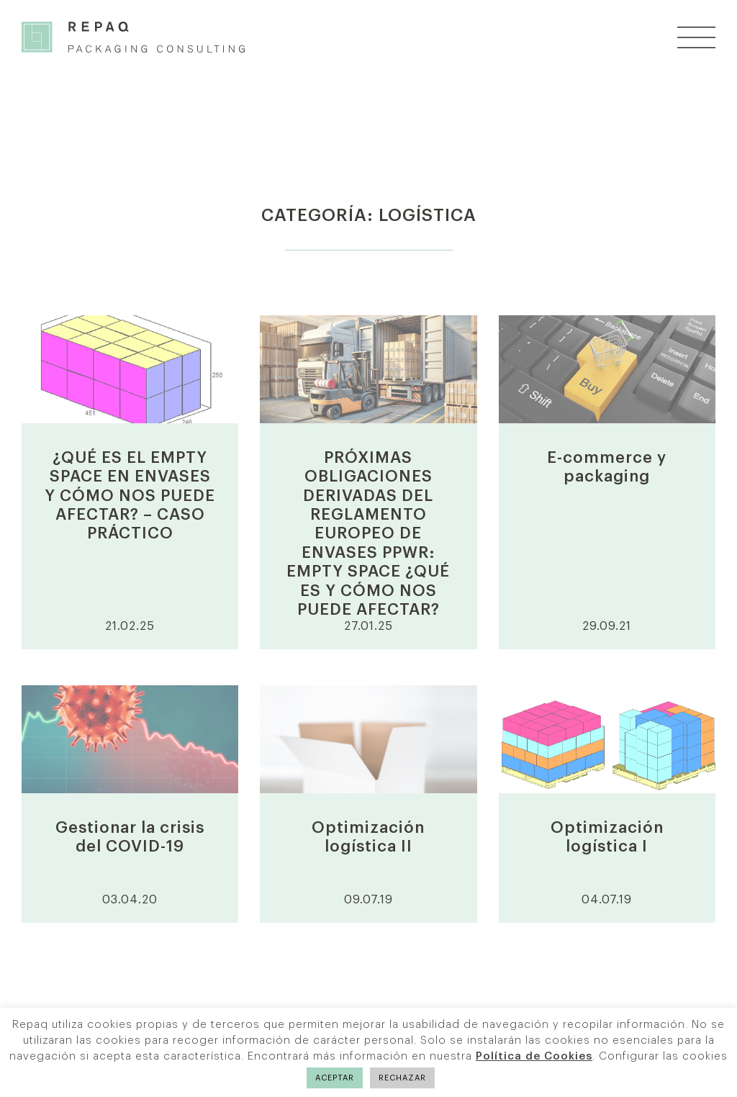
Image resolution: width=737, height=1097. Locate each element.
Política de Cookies (534, 1056)
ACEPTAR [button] (334, 1078)
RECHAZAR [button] (402, 1078)
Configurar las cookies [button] (663, 1056)
